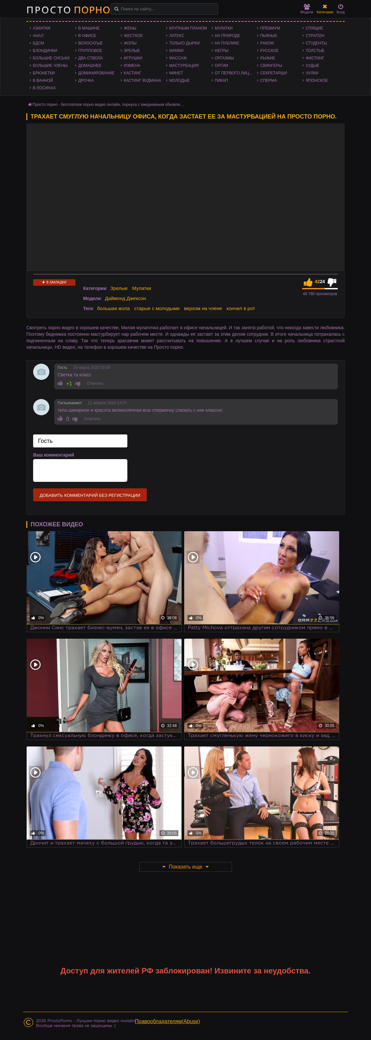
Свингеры (271, 65)
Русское (269, 50)
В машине (89, 28)
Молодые (179, 80)
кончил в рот (240, 308)
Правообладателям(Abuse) (167, 1021)
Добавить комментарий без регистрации (90, 495)
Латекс (176, 35)
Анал (38, 35)
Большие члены (50, 65)
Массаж (178, 58)
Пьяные (268, 35)
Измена (132, 65)
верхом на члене (203, 308)
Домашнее (89, 65)
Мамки (176, 50)
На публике (227, 43)
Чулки (312, 73)
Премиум (270, 28)
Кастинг (132, 73)
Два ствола (90, 58)
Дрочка (86, 80)
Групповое (90, 50)
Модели (307, 9)
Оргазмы (224, 58)
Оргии (221, 65)
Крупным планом (188, 28)
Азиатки (41, 28)
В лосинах (44, 88)
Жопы (130, 43)
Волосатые (90, 43)
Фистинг (315, 58)
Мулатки (224, 28)
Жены (130, 28)
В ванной (43, 80)
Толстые (315, 50)
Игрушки (133, 58)
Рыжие (267, 58)
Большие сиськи (51, 58)
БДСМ (38, 43)
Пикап (221, 80)
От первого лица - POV (236, 73)
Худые (312, 65)
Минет (176, 73)
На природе (227, 35)
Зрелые (132, 50)
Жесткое (133, 35)
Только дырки (184, 43)
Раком (267, 43)
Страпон (315, 35)
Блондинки (45, 50)
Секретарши (273, 73)
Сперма (268, 80)
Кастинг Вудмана (142, 80)
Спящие (314, 28)
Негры (221, 50)
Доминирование (96, 73)
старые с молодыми (156, 308)
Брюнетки (44, 73)
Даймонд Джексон (125, 298)
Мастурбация (184, 65)
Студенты (316, 43)
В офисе (87, 35)
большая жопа (113, 308)
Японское (317, 80)
